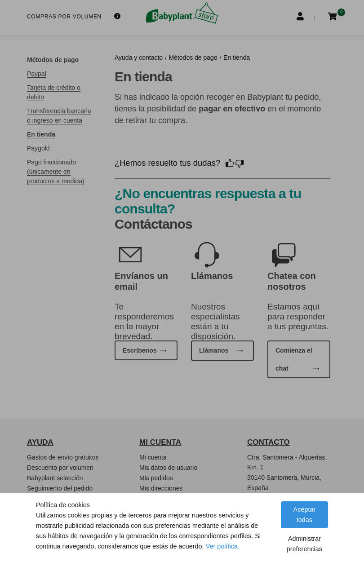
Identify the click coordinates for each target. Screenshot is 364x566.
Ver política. (223, 546)
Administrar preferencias (304, 544)
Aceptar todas (304, 514)
